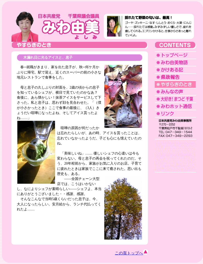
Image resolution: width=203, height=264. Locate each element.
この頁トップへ (131, 253)
